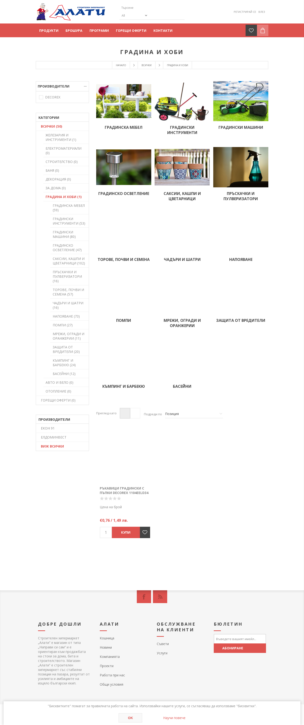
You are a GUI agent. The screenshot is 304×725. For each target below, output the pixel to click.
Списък (135, 413)
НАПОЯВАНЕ (240, 259)
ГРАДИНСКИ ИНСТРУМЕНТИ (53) (69, 221)
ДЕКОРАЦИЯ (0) (58, 179)
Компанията (110, 656)
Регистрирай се (245, 12)
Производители (53, 86)
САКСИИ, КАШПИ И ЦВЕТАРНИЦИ (182, 196)
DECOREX (52, 97)
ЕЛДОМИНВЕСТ (53, 437)
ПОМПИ (123, 320)
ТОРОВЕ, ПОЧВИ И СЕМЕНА (124, 259)
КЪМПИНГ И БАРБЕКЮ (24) (64, 362)
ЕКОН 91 (48, 428)
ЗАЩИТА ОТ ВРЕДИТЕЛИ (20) (66, 349)
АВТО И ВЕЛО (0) (59, 382)
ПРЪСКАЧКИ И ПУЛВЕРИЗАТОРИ (240, 196)
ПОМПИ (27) (63, 325)
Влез (261, 12)
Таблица (125, 413)
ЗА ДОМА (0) (56, 188)
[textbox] (142, 8)
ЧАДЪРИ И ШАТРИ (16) (68, 305)
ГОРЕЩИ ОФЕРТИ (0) (58, 400)
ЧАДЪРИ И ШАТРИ (182, 259)
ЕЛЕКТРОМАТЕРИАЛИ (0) (63, 150)
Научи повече (174, 718)
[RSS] (160, 596)
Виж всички (52, 446)
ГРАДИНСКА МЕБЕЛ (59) (69, 207)
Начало (121, 65)
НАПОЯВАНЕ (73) (66, 316)
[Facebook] (144, 596)
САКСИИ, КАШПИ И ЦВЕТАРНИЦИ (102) (69, 260)
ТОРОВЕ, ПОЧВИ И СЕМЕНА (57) (68, 291)
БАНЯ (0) (52, 170)
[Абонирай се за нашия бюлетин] (240, 638)
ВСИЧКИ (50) (51, 126)
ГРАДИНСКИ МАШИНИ (240, 127)
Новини (106, 647)
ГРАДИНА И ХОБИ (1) (64, 196)
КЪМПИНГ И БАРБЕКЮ (123, 386)
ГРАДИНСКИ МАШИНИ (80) (64, 234)
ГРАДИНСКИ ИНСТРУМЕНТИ (182, 130)
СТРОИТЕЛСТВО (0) (62, 161)
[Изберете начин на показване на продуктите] (194, 414)
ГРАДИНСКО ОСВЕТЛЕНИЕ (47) (67, 247)
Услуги (162, 653)
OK (130, 718)
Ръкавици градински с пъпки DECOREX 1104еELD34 (124, 490)
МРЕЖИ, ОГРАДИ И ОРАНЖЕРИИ (182, 323)
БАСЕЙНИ (182, 386)
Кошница (107, 638)
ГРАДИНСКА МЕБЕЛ (123, 127)
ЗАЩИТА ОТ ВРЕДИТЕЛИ (240, 320)
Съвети (163, 644)
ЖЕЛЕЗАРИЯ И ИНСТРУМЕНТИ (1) (61, 137)
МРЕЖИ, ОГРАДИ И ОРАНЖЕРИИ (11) (68, 336)
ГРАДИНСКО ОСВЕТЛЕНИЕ (123, 193)
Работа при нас (112, 675)
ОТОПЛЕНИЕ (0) (58, 391)
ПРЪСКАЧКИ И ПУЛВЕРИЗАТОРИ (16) (67, 276)
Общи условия (111, 684)
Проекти (107, 666)
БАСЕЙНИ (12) (64, 373)
